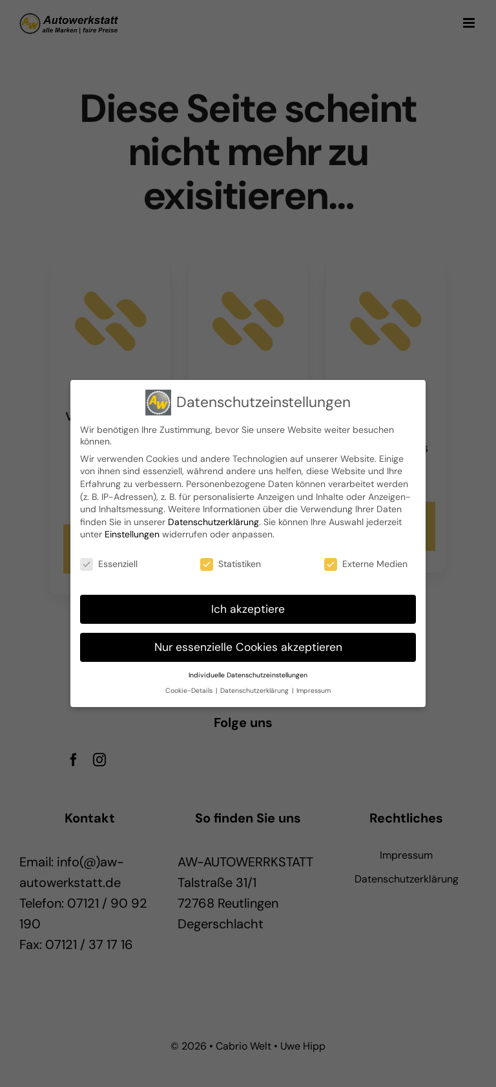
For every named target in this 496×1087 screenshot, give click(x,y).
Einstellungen (132, 533)
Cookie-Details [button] (189, 689)
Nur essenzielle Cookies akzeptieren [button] (248, 646)
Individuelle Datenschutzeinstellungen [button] (248, 674)
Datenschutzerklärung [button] (255, 689)
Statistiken (230, 562)
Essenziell (109, 562)
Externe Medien (366, 562)
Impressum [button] (313, 689)
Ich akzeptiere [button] (248, 608)
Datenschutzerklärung (213, 520)
